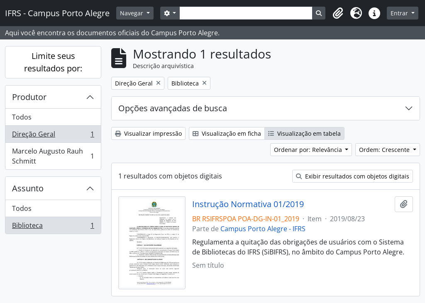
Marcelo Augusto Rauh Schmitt (53, 156)
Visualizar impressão (148, 133)
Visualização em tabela (304, 133)
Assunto (28, 188)
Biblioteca (53, 227)
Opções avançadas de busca (172, 108)
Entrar (400, 13)
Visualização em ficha (227, 133)
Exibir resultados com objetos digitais (352, 176)
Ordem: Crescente (385, 150)
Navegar (132, 13)
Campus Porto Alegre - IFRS (262, 228)
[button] (338, 13)
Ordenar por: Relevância (309, 150)
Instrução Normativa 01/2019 (248, 204)
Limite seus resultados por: (53, 62)
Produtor (29, 97)
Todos (22, 117)
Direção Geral (53, 136)
